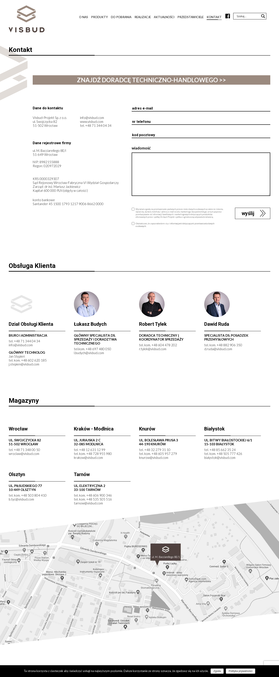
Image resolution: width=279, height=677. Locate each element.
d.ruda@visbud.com (218, 350)
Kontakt (214, 17)
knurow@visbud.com (153, 458)
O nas (83, 17)
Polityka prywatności (240, 671)
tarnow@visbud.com (88, 504)
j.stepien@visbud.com (24, 365)
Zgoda (217, 671)
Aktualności (164, 17)
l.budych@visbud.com (89, 354)
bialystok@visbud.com (219, 458)
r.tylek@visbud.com (152, 350)
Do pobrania (121, 17)
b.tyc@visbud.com (21, 500)
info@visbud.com (92, 118)
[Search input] (248, 16)
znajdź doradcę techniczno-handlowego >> (151, 80)
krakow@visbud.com (88, 458)
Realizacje (142, 17)
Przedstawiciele (190, 17)
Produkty (99, 17)
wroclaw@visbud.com (24, 454)
